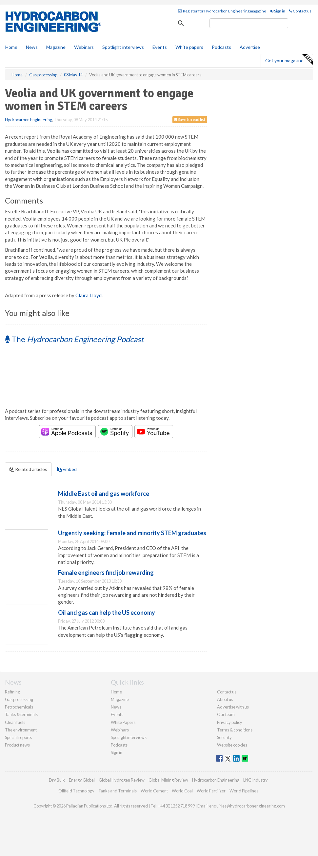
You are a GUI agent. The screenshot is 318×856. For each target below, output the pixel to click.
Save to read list (189, 119)
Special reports (18, 737)
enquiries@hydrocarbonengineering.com (247, 805)
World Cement (154, 790)
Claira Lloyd (88, 295)
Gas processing (19, 699)
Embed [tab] (67, 469)
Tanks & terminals (21, 714)
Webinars (84, 47)
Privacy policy (229, 722)
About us (225, 699)
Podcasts (221, 47)
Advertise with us (233, 707)
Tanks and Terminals (117, 790)
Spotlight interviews (123, 47)
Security (224, 737)
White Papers (123, 722)
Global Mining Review (168, 780)
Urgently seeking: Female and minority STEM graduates (132, 532)
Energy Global (82, 780)
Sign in (277, 11)
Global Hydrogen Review (122, 780)
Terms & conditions (234, 729)
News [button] (32, 47)
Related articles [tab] (28, 469)
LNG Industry (255, 780)
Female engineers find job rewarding (106, 572)
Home (11, 47)
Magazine (56, 47)
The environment (21, 729)
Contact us (300, 11)
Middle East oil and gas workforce (103, 493)
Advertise (250, 47)
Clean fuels (15, 722)
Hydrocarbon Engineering (28, 119)
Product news (17, 745)
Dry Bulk (57, 780)
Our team (226, 714)
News (116, 707)
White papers (189, 47)
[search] (248, 23)
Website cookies (232, 745)
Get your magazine (289, 59)
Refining (12, 691)
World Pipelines (243, 790)
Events (159, 47)
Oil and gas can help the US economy (106, 612)
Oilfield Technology (76, 790)
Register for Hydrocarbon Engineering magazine (222, 11)
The (74, 339)
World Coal (182, 790)
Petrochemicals (19, 707)
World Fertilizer (211, 790)
